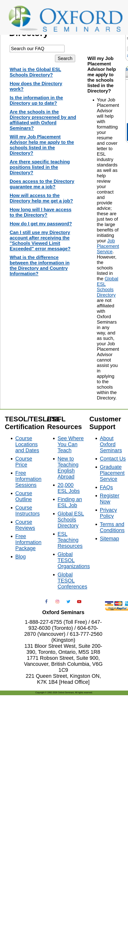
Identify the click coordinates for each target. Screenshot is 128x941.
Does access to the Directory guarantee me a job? (42, 184)
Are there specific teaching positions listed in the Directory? (40, 167)
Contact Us (113, 459)
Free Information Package (28, 542)
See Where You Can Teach (71, 444)
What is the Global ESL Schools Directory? (35, 72)
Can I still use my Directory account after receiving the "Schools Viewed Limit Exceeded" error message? (40, 240)
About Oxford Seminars (111, 444)
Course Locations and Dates (27, 444)
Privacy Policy (108, 513)
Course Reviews (25, 525)
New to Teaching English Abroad (68, 468)
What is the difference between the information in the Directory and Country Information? (40, 265)
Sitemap (109, 539)
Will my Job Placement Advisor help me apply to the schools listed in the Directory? (42, 145)
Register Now (109, 499)
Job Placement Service (108, 246)
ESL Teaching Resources (70, 540)
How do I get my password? (41, 223)
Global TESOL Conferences (72, 581)
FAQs (106, 487)
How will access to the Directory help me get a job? (41, 198)
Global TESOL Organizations (74, 560)
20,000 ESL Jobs (69, 488)
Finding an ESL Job (70, 502)
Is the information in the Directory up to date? (36, 100)
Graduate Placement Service (112, 473)
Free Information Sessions (28, 479)
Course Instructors (27, 511)
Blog (20, 557)
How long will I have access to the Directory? (40, 212)
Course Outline (23, 496)
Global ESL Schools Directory (107, 286)
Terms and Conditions (112, 527)
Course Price (23, 462)
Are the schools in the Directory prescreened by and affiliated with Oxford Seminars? (43, 120)
